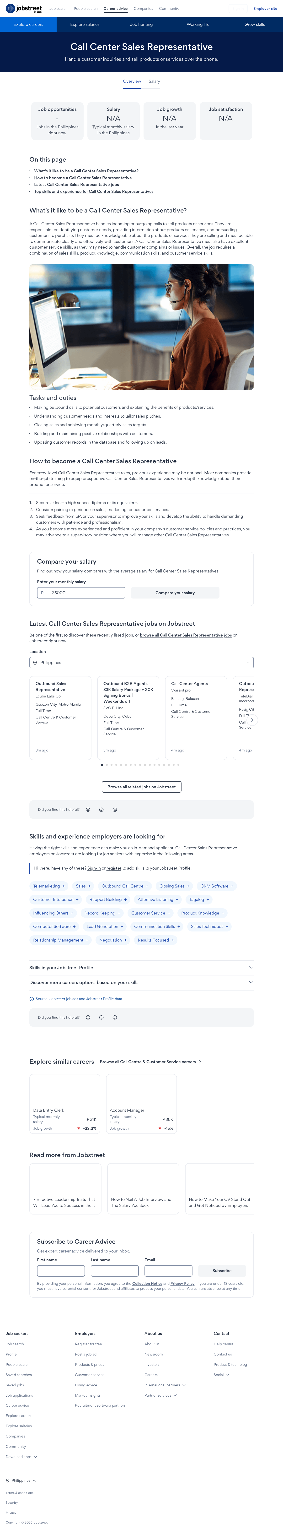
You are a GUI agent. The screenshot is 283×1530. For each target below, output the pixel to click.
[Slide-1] (107, 760)
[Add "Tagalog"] (208, 894)
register (114, 863)
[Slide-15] (174, 760)
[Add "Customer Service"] (169, 908)
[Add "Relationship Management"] (87, 935)
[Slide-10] (150, 760)
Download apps (19, 1451)
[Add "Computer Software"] (74, 921)
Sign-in (94, 863)
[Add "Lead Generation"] (122, 921)
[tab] (134, 81)
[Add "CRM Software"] (232, 881)
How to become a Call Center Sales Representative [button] (83, 177)
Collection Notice (147, 1278)
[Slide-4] (121, 760)
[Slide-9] (145, 760)
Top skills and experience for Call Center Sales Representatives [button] (94, 191)
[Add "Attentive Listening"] (177, 894)
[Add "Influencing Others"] (72, 908)
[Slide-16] (178, 760)
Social (219, 1369)
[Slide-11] (154, 760)
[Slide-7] (135, 760)
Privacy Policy (183, 1278)
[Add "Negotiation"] (125, 935)
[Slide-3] (116, 760)
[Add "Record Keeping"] (119, 908)
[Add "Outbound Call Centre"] (147, 881)
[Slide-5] (126, 760)
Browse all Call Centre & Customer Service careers (151, 1056)
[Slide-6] (131, 760)
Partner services (157, 1390)
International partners (162, 1380)
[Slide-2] (111, 760)
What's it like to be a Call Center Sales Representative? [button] (86, 170)
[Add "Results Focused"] (172, 935)
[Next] (252, 718)
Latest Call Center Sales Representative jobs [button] (76, 184)
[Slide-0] (102, 760)
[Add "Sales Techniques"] (227, 921)
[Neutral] (101, 804)
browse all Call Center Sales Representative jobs (186, 634)
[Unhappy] (88, 804)
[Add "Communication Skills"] (178, 921)
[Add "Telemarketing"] (63, 881)
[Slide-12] (159, 760)
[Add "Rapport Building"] (125, 894)
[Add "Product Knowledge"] (223, 908)
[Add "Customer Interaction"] (77, 894)
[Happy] (115, 804)
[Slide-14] (169, 760)
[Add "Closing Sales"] (188, 881)
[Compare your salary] (175, 593)
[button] (21, 1475)
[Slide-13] (164, 760)
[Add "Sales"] (89, 881)
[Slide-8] (140, 760)
